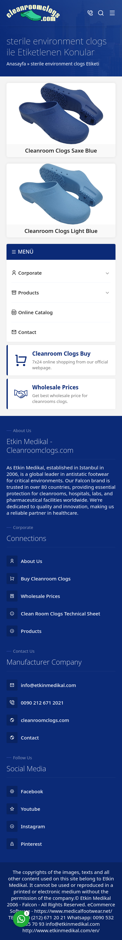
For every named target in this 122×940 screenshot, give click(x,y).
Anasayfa (16, 64)
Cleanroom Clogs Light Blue (61, 231)
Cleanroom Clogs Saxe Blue (61, 150)
